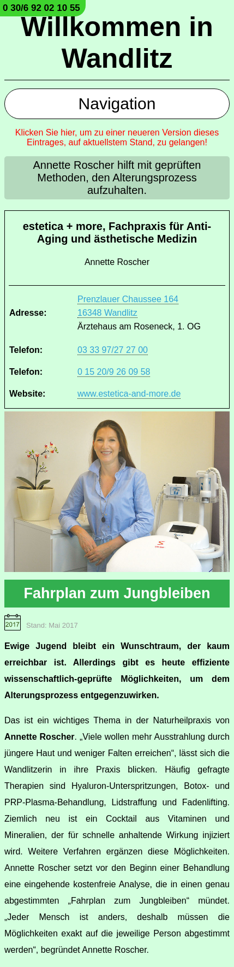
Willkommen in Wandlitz (117, 42)
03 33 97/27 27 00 (112, 350)
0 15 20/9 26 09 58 (113, 371)
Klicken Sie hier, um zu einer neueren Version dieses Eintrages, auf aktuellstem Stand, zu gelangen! (117, 137)
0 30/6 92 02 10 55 (41, 8)
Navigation (117, 104)
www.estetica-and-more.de (129, 393)
